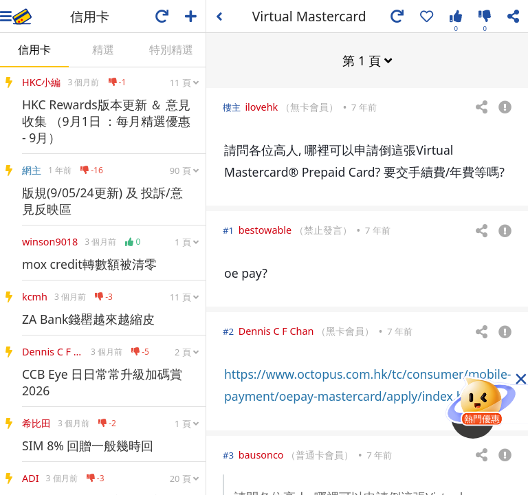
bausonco (261, 454)
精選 (103, 49)
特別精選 (171, 49)
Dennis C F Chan (276, 330)
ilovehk (261, 106)
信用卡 (34, 49)
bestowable (265, 229)
